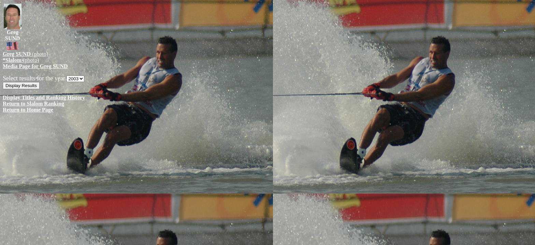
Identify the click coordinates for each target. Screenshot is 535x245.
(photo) (25, 54)
